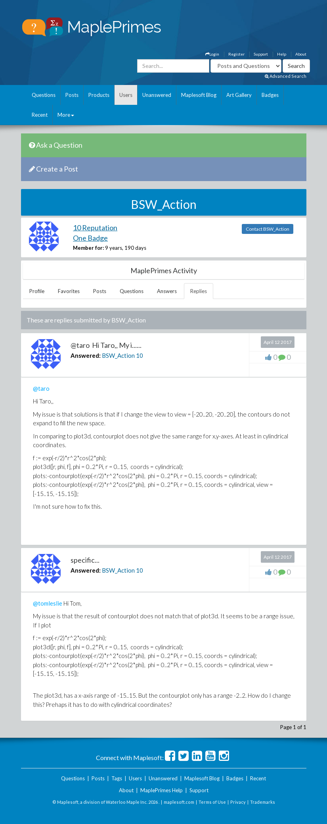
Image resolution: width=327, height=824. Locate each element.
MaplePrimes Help (161, 790)
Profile (36, 291)
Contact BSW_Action (267, 229)
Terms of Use (212, 802)
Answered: (86, 355)
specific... (85, 560)
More (65, 115)
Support (261, 54)
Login (212, 54)
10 (139, 355)
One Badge (90, 237)
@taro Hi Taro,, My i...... (106, 345)
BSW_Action (118, 355)
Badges (270, 95)
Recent (40, 115)
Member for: (88, 248)
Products (98, 95)
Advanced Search (285, 76)
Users (125, 95)
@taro (41, 388)
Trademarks (262, 802)
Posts (71, 95)
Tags (116, 778)
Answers (167, 291)
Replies (198, 291)
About (300, 54)
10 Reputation (95, 227)
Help (281, 54)
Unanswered (156, 95)
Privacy (238, 802)
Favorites (69, 291)
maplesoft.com (179, 802)
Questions (43, 95)
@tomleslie (47, 603)
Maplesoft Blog (198, 95)
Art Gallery (239, 95)
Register (236, 54)
